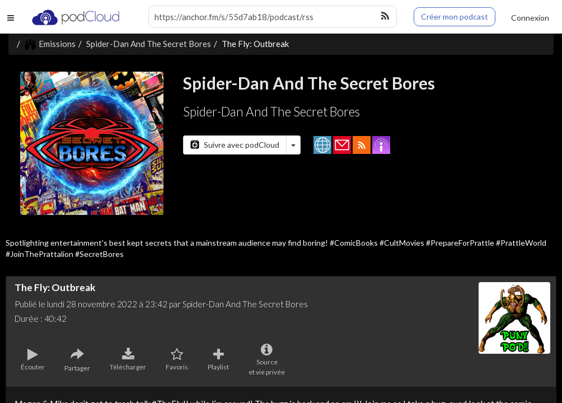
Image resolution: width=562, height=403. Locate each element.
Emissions (50, 44)
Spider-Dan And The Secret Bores (148, 44)
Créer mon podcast (454, 16)
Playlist (218, 360)
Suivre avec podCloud (234, 144)
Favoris (177, 360)
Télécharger (128, 360)
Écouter (33, 360)
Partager (77, 360)
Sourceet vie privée (267, 360)
